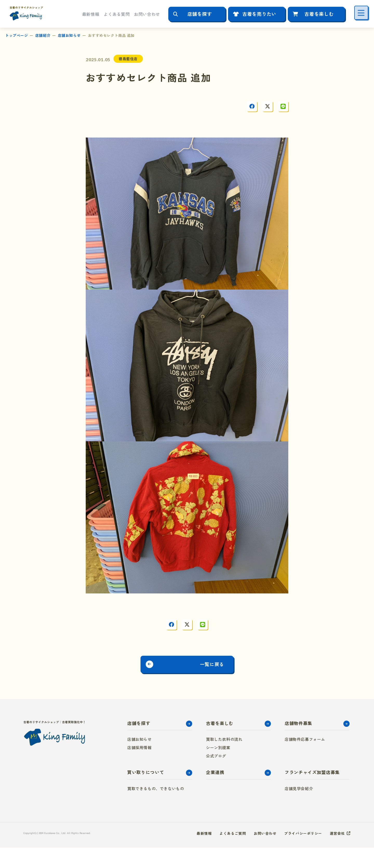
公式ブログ (216, 756)
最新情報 (90, 14)
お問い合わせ (147, 14)
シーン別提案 (218, 748)
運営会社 (337, 833)
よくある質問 (117, 14)
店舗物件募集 (298, 723)
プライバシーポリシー (303, 833)
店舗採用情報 (139, 748)
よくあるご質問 (232, 833)
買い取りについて (145, 773)
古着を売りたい (259, 13)
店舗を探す (200, 13)
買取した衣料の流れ (224, 740)
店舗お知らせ (69, 35)
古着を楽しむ (318, 13)
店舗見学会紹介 (299, 789)
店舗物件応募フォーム (305, 740)
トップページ (16, 35)
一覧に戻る (214, 664)
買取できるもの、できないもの (155, 789)
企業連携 (215, 773)
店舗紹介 (42, 35)
